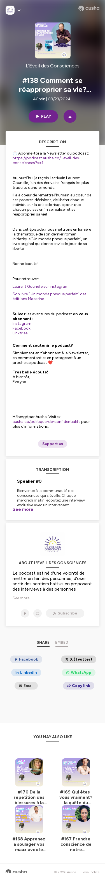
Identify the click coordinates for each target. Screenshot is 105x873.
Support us (52, 443)
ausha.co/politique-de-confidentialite (46, 421)
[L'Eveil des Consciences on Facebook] (25, 606)
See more (23, 509)
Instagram (22, 323)
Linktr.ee (20, 333)
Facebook (22, 328)
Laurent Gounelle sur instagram (41, 286)
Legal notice (90, 865)
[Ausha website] (88, 8)
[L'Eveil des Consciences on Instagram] (37, 606)
